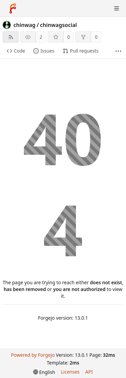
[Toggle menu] (117, 8)
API (89, 372)
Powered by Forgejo (32, 355)
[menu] (44, 372)
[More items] (118, 51)
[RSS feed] (10, 36)
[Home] (12, 8)
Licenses (70, 372)
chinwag (24, 25)
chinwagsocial (58, 25)
